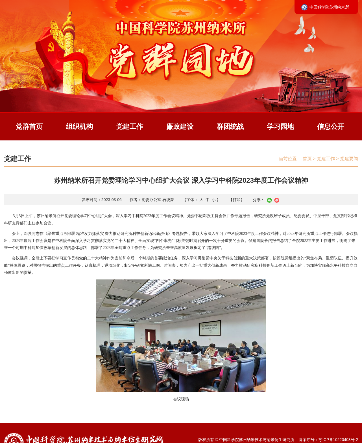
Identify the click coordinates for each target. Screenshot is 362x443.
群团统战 (230, 126)
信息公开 (330, 126)
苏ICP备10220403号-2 (338, 439)
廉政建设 (179, 126)
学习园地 (280, 126)
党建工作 (129, 126)
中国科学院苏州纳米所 (329, 7)
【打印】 (237, 199)
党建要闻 (349, 158)
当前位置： (290, 158)
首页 (307, 158)
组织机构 (79, 126)
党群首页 (29, 126)
